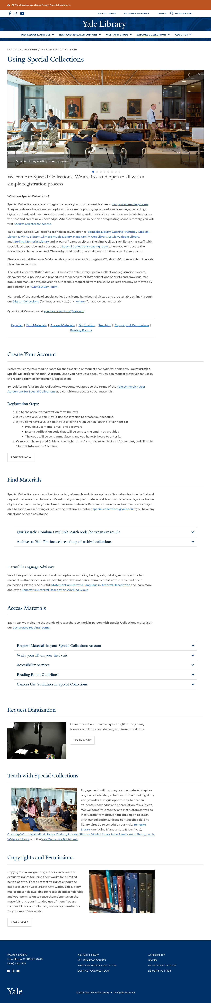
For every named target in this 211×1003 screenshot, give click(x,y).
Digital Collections (26, 301)
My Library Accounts (135, 13)
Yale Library (105, 23)
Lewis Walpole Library (123, 236)
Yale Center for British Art (59, 839)
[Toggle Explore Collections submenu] (169, 34)
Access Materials (62, 325)
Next (199, 75)
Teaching (104, 325)
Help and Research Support (78, 34)
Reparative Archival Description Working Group (55, 590)
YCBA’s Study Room (44, 286)
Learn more (19, 922)
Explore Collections (152, 34)
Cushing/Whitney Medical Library (31, 834)
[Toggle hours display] (166, 13)
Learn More (82, 740)
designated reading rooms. (31, 627)
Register (17, 325)
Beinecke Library (99, 231)
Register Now (21, 457)
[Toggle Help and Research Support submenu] (100, 34)
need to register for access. (33, 224)
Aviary (80, 301)
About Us (181, 34)
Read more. (64, 5)
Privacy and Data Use (162, 965)
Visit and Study (117, 34)
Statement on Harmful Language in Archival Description (90, 585)
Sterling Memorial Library (31, 241)
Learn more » (65, 161)
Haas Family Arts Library (90, 236)
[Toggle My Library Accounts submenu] (148, 13)
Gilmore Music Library (56, 236)
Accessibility (156, 955)
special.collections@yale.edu (64, 311)
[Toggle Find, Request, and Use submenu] (53, 34)
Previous (189, 75)
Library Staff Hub (159, 970)
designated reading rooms (130, 204)
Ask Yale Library (106, 13)
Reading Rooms (81, 330)
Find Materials (36, 325)
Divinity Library (28, 236)
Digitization (87, 325)
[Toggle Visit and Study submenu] (131, 34)
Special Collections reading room (85, 246)
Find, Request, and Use (35, 34)
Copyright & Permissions (131, 325)
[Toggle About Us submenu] (190, 34)
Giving (152, 960)
